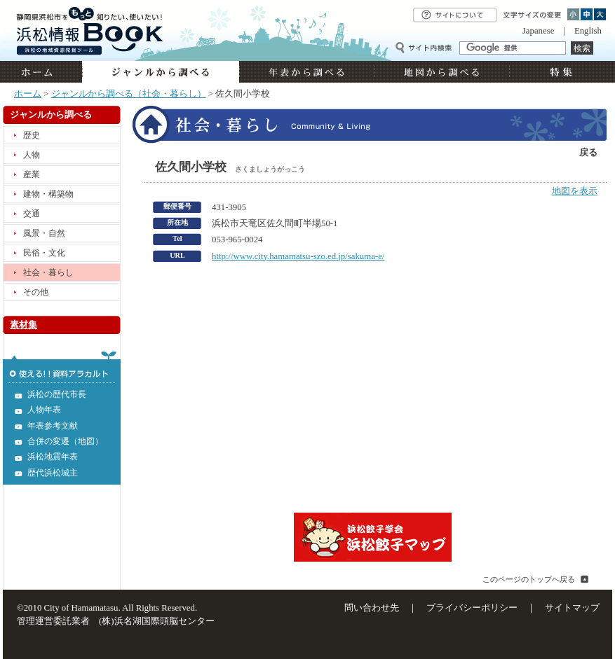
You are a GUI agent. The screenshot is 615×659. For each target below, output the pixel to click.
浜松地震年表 (52, 456)
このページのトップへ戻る (528, 579)
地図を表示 (574, 191)
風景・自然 (44, 233)
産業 (31, 174)
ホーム (42, 72)
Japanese (538, 31)
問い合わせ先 (371, 608)
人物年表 (44, 409)
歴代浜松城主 (52, 473)
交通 (31, 213)
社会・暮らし (48, 272)
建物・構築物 (48, 194)
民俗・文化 (44, 253)
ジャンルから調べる (160, 72)
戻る (588, 153)
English (588, 31)
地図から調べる (441, 72)
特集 (559, 72)
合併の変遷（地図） (65, 441)
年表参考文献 (52, 426)
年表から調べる (306, 72)
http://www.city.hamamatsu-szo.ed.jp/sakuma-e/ (298, 256)
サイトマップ (572, 608)
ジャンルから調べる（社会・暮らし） (128, 94)
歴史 (31, 135)
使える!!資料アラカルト (62, 367)
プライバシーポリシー (472, 608)
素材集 (23, 325)
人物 (31, 155)
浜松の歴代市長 (56, 394)
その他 (35, 292)
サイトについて (455, 15)
